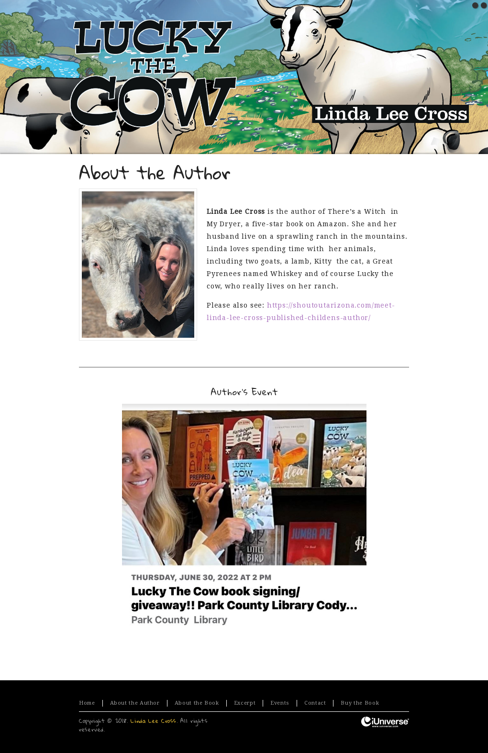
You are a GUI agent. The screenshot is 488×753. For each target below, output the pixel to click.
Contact (315, 703)
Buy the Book (360, 703)
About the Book (197, 703)
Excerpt (244, 703)
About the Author (135, 703)
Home (87, 703)
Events (279, 703)
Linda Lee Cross (154, 721)
